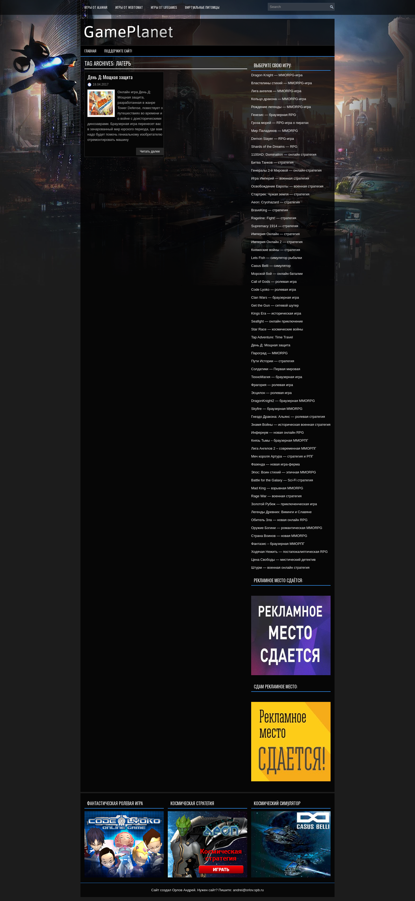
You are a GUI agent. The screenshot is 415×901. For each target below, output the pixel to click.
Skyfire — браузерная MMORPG (277, 409)
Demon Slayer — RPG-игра (272, 139)
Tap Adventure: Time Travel (272, 337)
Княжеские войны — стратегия (275, 250)
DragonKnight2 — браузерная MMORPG (283, 401)
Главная (90, 50)
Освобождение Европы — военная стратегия (287, 186)
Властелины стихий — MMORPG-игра (281, 83)
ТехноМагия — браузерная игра (276, 377)
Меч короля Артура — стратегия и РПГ (282, 456)
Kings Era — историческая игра (276, 313)
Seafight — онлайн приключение (277, 321)
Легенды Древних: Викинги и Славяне (281, 512)
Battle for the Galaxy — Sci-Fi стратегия (282, 480)
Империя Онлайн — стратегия (275, 234)
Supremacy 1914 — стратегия (274, 226)
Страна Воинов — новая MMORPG (279, 536)
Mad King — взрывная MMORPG (277, 488)
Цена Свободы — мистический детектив (283, 560)
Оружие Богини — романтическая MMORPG (286, 528)
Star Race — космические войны (277, 329)
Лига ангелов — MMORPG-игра (276, 91)
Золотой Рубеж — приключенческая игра (284, 504)
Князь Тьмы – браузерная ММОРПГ (279, 440)
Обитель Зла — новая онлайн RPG (279, 520)
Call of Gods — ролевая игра (274, 282)
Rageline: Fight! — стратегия (273, 218)
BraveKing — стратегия (269, 210)
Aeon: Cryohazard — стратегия (275, 202)
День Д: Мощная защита (110, 77)
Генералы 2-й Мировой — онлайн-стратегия (286, 170)
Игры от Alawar (95, 7)
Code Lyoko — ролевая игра (273, 290)
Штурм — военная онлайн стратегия (280, 568)
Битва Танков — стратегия (272, 162)
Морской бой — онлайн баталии (277, 274)
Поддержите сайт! (118, 50)
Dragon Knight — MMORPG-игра (277, 75)
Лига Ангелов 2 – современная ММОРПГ (283, 448)
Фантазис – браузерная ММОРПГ (278, 544)
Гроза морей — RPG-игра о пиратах (280, 123)
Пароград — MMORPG (269, 353)
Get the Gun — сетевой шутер (275, 305)
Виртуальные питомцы (202, 7)
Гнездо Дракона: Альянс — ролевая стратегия (288, 417)
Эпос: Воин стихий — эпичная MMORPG (283, 472)
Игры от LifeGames (164, 7)
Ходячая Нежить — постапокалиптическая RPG (289, 552)
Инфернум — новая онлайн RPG (277, 432)
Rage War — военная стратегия (276, 496)
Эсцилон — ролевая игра (271, 393)
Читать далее (150, 151)
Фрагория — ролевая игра (272, 385)
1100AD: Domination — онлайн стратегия (283, 154)
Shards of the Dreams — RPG (274, 147)
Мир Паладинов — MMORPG (274, 131)
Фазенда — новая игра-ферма (275, 464)
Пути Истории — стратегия (272, 361)
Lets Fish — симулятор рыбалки (276, 258)
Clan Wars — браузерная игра (275, 297)
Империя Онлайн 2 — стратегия (277, 242)
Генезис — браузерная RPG (273, 115)
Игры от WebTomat (129, 7)
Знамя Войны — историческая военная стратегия (291, 425)
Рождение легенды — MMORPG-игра (281, 107)
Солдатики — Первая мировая (275, 369)
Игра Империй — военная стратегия (280, 178)
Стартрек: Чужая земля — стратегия (280, 194)
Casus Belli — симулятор (271, 266)
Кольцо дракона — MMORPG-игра (278, 99)
